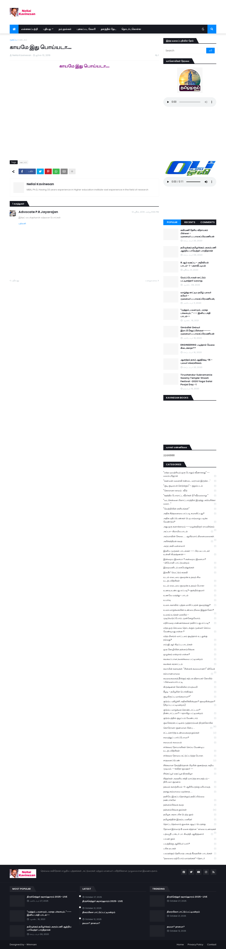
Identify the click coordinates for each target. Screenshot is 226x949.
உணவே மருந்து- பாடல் (189, 595)
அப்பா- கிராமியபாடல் (188, 531)
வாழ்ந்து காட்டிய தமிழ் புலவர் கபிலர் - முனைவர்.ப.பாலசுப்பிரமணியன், (197, 296)
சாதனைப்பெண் (189, 760)
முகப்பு (13, 39)
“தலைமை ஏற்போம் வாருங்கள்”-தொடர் (189, 858)
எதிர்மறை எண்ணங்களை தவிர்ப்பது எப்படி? (189, 623)
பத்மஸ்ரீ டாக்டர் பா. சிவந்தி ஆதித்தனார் (188, 834)
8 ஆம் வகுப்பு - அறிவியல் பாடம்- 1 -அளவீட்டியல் (194, 264)
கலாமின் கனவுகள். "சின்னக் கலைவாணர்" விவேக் (189, 669)
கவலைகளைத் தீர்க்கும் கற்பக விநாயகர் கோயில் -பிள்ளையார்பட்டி (189, 680)
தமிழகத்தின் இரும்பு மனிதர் (189, 819)
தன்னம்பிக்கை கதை (189, 805)
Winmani (31, 944)
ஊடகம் (23, 39)
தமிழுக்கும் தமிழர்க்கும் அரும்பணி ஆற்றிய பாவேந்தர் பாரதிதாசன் (198, 249)
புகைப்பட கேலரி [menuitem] (86, 29)
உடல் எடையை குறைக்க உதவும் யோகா (189, 586)
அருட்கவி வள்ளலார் (189, 546)
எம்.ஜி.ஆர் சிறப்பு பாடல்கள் (189, 645)
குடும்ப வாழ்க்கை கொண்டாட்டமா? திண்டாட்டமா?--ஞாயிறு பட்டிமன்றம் (189, 711)
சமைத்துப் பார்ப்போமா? (189, 738)
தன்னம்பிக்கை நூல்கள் (189, 810)
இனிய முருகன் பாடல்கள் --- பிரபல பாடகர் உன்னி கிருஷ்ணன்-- (189, 552)
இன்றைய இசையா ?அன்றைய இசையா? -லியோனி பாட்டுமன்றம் (189, 561)
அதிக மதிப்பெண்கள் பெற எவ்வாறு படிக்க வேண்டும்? (189, 520)
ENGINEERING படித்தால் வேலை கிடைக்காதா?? (197, 346)
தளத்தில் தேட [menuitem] (108, 29)
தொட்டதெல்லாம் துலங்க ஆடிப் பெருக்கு (189, 824)
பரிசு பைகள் (189, 849)
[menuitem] (14, 29)
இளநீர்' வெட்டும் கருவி (189, 572)
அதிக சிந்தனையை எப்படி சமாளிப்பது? (189, 513)
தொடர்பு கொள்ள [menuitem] (131, 29)
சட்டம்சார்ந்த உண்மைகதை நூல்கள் (189, 733)
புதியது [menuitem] (47, 29)
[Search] (185, 50)
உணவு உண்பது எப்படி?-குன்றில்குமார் (189, 590)
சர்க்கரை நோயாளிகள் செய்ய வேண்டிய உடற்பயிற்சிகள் (189, 749)
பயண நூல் (189, 839)
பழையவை (151, 280)
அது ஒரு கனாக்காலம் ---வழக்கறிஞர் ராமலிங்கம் (189, 527)
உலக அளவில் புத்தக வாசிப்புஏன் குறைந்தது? (189, 605)
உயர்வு (189, 600)
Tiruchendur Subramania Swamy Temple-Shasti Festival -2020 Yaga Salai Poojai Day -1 (196, 379)
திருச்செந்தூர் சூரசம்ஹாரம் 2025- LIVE (47, 896)
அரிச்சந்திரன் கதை (188, 541)
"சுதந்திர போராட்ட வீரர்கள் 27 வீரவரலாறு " (189, 495)
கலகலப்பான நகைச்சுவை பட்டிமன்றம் (189, 659)
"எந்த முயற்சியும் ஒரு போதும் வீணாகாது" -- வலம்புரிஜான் (189, 474)
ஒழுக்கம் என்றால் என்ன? (189, 654)
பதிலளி (22, 223)
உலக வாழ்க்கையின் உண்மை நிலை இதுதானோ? (189, 610)
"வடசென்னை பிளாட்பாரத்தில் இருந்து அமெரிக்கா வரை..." (189, 502)
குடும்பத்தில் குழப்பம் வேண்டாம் (189, 718)
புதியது (15, 280)
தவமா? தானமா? (91, 923)
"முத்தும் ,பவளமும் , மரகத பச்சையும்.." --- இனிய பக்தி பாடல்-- (195, 313)
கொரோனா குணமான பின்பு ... (187, 728)
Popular (172, 222)
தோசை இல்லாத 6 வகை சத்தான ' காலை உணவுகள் (189, 829)
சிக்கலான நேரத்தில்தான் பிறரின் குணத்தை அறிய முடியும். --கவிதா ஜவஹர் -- (189, 767)
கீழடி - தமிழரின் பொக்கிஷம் (189, 692)
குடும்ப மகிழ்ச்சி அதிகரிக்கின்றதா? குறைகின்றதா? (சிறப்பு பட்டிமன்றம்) (189, 703)
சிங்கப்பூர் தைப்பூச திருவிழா (189, 774)
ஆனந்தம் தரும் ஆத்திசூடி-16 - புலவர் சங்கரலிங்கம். (196, 361)
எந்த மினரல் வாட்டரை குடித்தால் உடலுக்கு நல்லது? (189, 638)
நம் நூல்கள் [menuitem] (65, 29)
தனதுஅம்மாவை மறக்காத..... (189, 792)
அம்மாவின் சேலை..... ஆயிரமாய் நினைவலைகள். (189, 537)
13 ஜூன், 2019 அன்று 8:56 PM (145, 212)
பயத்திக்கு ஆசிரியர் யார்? (189, 844)
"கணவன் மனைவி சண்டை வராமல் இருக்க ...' (189, 481)
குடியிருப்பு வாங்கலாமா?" (189, 697)
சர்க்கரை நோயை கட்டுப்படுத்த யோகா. (189, 756)
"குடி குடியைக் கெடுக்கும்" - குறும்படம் (189, 486)
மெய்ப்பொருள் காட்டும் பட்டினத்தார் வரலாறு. (193, 279)
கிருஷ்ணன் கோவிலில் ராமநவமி (189, 687)
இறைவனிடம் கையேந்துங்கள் (189, 568)
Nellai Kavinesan (40, 184)
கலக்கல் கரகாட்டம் (189, 664)
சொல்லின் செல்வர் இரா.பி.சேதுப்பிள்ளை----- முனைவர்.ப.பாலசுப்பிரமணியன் (197, 330)
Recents (189, 222)
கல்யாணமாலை (188, 674)
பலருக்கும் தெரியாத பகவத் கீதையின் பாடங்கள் (189, 853)
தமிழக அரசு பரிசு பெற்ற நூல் (189, 815)
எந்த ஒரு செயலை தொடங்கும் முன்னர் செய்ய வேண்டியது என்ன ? (189, 629)
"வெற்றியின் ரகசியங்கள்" (189, 509)
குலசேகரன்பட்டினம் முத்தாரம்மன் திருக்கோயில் (189, 723)
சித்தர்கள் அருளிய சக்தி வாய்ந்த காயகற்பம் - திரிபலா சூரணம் (189, 780)
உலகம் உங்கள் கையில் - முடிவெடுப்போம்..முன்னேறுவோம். (189, 616)
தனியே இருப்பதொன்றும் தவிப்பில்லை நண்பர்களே (189, 798)
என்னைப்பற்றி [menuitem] (29, 29)
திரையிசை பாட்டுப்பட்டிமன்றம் (98, 912)
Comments (207, 222)
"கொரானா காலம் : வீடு (189, 491)
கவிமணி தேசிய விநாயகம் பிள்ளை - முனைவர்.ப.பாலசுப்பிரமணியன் (197, 233)
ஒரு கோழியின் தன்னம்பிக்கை (189, 649)
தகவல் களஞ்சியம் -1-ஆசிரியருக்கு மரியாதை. (189, 787)
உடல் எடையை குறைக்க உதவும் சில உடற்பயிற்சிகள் (189, 579)
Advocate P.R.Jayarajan (38, 212)
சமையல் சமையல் (189, 742)
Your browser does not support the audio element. (189, 102)
